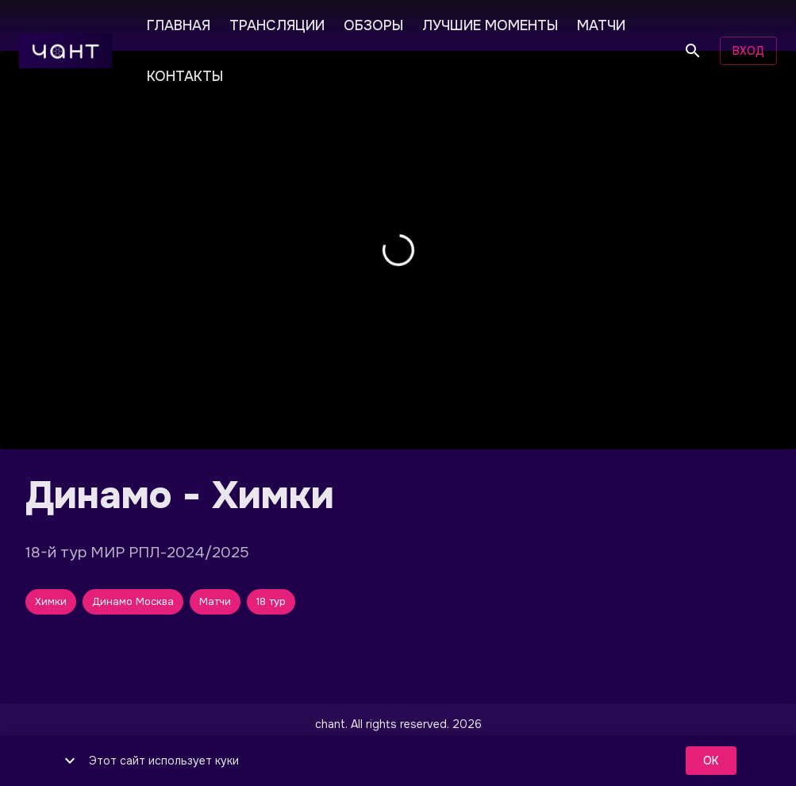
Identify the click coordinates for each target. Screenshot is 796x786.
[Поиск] (693, 51)
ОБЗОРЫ (373, 24)
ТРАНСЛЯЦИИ (277, 24)
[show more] (70, 761)
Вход (748, 51)
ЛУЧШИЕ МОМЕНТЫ (490, 24)
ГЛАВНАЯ (178, 24)
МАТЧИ (601, 24)
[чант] (65, 50)
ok (711, 761)
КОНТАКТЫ (185, 74)
